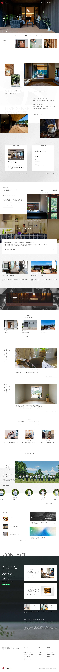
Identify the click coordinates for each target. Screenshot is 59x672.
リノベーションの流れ (50, 376)
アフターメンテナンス (50, 411)
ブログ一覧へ (21, 540)
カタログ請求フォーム (31, 594)
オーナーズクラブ (50, 652)
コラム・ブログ (49, 650)
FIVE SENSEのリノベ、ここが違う (29, 649)
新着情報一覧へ (48, 173)
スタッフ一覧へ (49, 503)
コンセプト (26, 647)
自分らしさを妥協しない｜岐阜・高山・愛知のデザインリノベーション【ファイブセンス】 (10, 648)
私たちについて (36, 114)
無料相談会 (48, 656)
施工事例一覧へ (27, 336)
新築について (26, 658)
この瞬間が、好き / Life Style (29, 654)
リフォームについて (27, 656)
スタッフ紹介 (49, 649)
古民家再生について (27, 659)
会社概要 (48, 647)
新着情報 (40, 652)
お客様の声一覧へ (28, 453)
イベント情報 (41, 650)
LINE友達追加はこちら (6, 584)
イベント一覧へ (21, 173)
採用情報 (40, 654)
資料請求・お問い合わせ (51, 654)
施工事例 (40, 647)
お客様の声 (40, 649)
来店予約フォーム (30, 577)
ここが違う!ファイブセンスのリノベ (10, 249)
